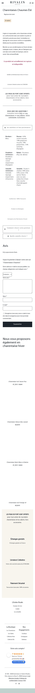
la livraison (21, 117)
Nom (5, 296)
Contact (20, 680)
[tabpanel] (17, 178)
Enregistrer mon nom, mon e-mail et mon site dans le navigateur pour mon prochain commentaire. (16, 316)
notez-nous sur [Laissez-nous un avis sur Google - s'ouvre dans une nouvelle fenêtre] (18, 662)
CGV (29, 676)
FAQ (20, 113)
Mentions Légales (14, 678)
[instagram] (19, 683)
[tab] (17, 127)
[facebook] (16, 683)
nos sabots (21, 115)
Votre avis (6, 277)
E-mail (5, 305)
